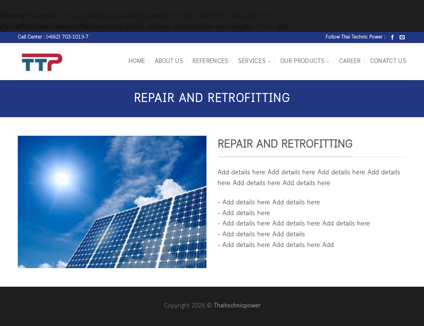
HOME (136, 61)
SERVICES (254, 61)
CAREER (350, 61)
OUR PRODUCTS (304, 61)
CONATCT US (388, 61)
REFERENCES (210, 61)
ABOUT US (169, 61)
